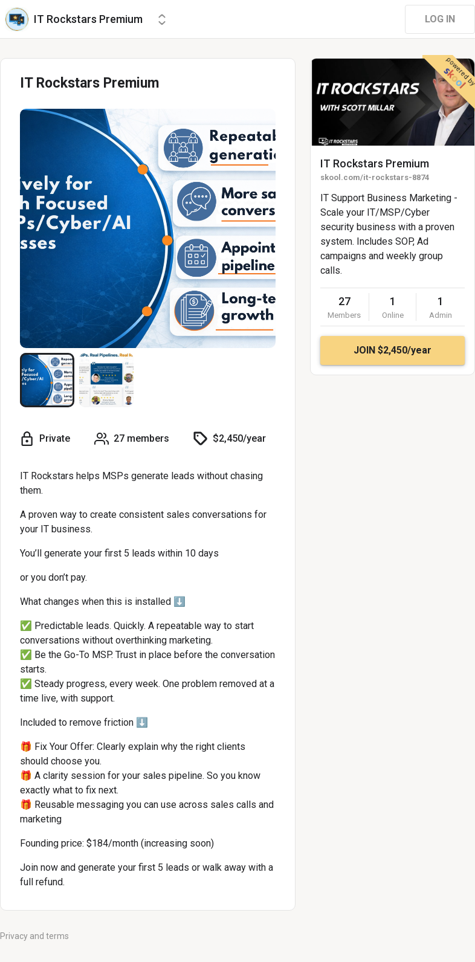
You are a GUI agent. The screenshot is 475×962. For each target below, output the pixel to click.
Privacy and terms (34, 936)
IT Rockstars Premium (374, 163)
